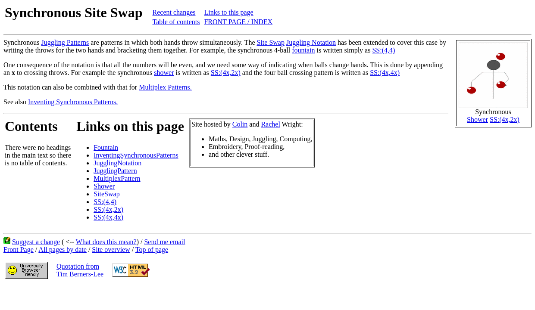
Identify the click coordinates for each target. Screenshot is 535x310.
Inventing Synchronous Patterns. (73, 101)
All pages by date (62, 249)
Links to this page (228, 12)
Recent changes (174, 12)
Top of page (151, 249)
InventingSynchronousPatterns (136, 155)
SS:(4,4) (383, 50)
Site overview (111, 249)
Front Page (18, 249)
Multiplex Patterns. (165, 87)
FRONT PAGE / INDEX (238, 21)
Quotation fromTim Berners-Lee (79, 270)
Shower (477, 119)
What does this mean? (106, 241)
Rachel (270, 124)
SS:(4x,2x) (504, 119)
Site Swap (271, 42)
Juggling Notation (311, 42)
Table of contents (176, 21)
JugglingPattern (115, 170)
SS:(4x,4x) (385, 72)
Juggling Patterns (65, 42)
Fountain (106, 147)
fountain (303, 50)
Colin (240, 124)
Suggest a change (36, 241)
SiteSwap (106, 194)
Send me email (164, 241)
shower (164, 72)
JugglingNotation (117, 163)
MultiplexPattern (117, 178)
